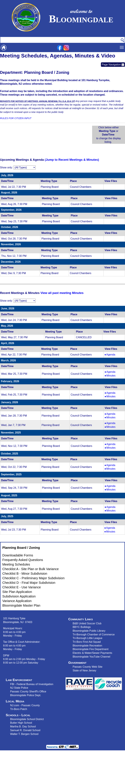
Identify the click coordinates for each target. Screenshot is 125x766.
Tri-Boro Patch (18, 709)
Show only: (6, 167)
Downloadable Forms (17, 555)
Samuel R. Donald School (25, 730)
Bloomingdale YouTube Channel (91, 656)
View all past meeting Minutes (61, 293)
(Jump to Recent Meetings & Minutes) (72, 159)
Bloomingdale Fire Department (90, 649)
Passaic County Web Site (87, 666)
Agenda (113, 354)
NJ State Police (19, 687)
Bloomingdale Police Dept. (25, 695)
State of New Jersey (84, 670)
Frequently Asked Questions (22, 560)
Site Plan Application (17, 592)
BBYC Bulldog (81, 626)
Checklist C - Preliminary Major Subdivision (33, 578)
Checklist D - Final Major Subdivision (28, 582)
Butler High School (21, 722)
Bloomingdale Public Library (89, 630)
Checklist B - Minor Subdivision (24, 573)
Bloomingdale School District (27, 719)
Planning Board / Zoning (21, 547)
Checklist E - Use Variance (21, 587)
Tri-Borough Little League (87, 638)
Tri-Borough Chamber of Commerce (94, 634)
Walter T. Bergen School (24, 733)
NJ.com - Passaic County (25, 705)
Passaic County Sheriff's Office (28, 691)
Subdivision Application (19, 596)
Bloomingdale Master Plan (21, 605)
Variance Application (17, 601)
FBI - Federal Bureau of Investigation (31, 684)
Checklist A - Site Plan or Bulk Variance (30, 569)
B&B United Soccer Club (87, 623)
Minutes (113, 375)
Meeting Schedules (16, 564)
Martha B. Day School (23, 726)
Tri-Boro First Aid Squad (87, 641)
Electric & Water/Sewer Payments (92, 652)
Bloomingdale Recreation (87, 645)
